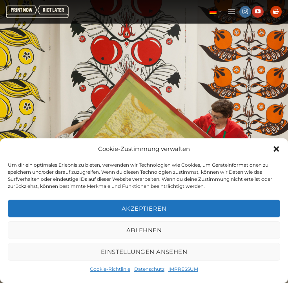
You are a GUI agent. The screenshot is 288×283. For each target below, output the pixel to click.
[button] (276, 149)
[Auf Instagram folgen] (245, 12)
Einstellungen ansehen (144, 251)
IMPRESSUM (183, 269)
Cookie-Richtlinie (110, 269)
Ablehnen (144, 230)
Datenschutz (149, 269)
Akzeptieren (144, 208)
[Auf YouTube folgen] (258, 12)
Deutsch (216, 11)
